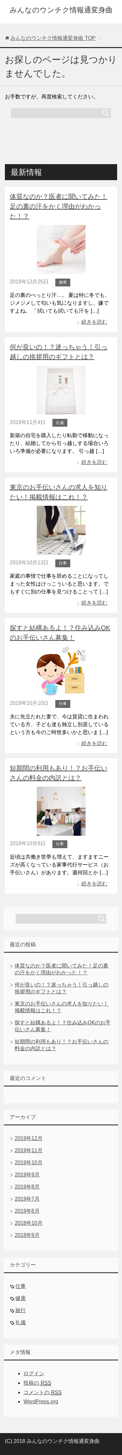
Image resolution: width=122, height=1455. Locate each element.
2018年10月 (28, 1223)
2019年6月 (27, 1211)
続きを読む (94, 322)
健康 (63, 282)
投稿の (37, 1383)
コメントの (42, 1392)
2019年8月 (27, 1187)
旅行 (20, 1310)
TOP (52, 38)
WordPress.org (40, 1401)
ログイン (33, 1373)
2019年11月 (28, 1150)
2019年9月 (27, 1174)
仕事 (63, 563)
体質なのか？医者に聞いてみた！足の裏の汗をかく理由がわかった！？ (58, 206)
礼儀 (60, 422)
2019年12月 (28, 1138)
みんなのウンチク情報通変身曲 (61, 10)
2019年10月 (28, 1162)
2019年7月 (27, 1199)
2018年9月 (27, 1235)
